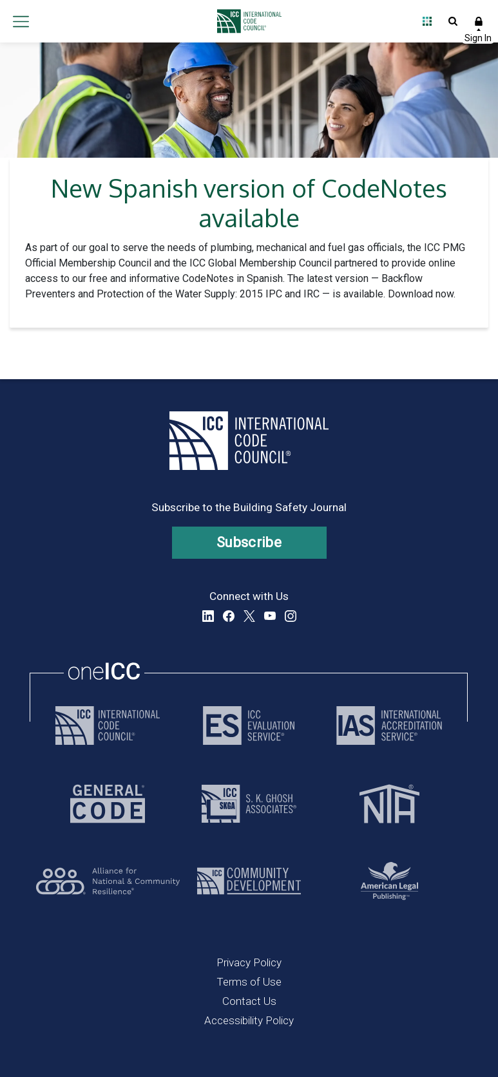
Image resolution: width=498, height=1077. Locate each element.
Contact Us (249, 1001)
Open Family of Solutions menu (427, 21)
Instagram (290, 616)
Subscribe (249, 542)
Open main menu (20, 21)
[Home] (245, 21)
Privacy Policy (249, 962)
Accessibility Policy (249, 1020)
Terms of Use (249, 981)
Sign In (479, 21)
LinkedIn (208, 616)
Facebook (228, 616)
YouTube (270, 616)
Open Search (453, 21)
